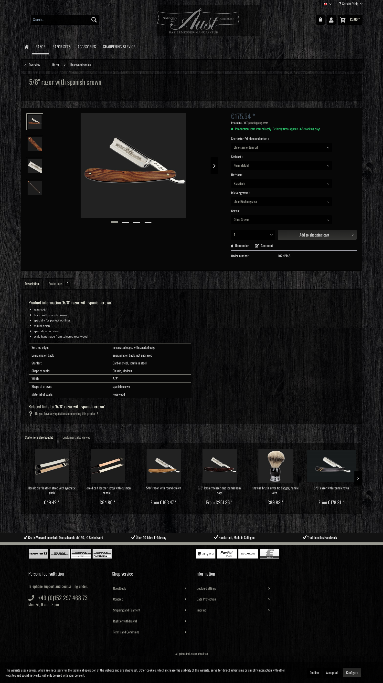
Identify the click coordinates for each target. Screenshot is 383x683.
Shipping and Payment (126, 610)
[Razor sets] (61, 46)
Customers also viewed (76, 437)
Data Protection (206, 599)
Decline (314, 672)
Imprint (201, 610)
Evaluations (59, 284)
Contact (118, 599)
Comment (264, 246)
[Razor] (40, 46)
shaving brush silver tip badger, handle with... (275, 490)
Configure (352, 672)
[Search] (94, 20)
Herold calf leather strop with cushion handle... (108, 490)
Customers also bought (39, 437)
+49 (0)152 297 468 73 (62, 598)
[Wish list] (320, 20)
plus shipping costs (258, 122)
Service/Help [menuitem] (349, 4)
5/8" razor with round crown (163, 488)
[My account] (331, 20)
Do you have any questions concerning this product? (63, 413)
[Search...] (65, 20)
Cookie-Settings (206, 588)
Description (32, 284)
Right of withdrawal (125, 621)
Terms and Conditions (126, 632)
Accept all (332, 672)
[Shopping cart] (350, 20)
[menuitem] (65, 20)
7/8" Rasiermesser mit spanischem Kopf (219, 490)
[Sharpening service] (118, 46)
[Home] (26, 46)
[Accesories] (86, 46)
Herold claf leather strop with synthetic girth (52, 490)
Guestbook (119, 588)
